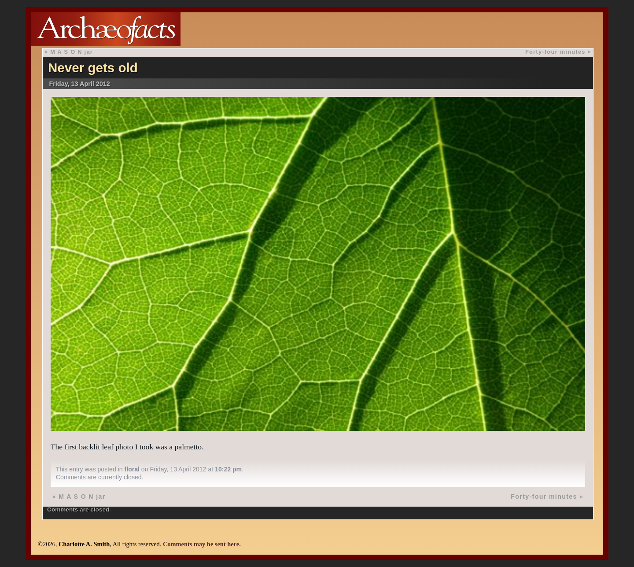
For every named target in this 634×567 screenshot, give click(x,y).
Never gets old (93, 67)
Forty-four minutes (555, 51)
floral (132, 469)
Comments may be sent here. (202, 544)
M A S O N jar (71, 51)
